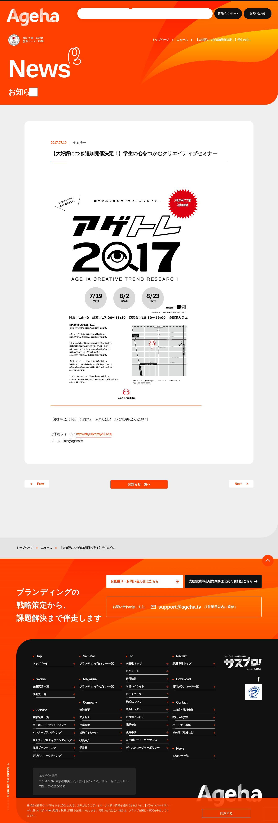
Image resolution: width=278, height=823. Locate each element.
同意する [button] (226, 813)
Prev (40, 484)
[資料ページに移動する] (223, 581)
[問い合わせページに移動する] (144, 581)
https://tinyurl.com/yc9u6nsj (93, 434)
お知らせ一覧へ (139, 484)
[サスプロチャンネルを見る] (243, 662)
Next (238, 484)
